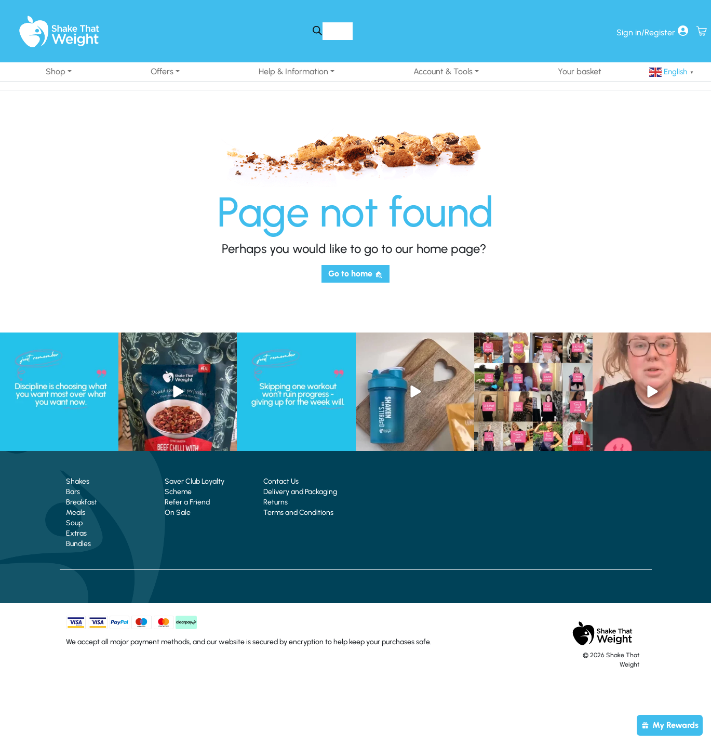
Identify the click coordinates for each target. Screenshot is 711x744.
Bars (73, 491)
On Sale (178, 512)
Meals (75, 512)
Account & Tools (443, 71)
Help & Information (293, 71)
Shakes (77, 481)
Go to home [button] (355, 273)
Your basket (579, 71)
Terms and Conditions (298, 512)
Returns (275, 502)
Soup (74, 523)
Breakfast (81, 502)
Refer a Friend (187, 502)
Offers (162, 71)
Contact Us (281, 481)
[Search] (317, 30)
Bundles (78, 543)
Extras (76, 533)
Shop (55, 71)
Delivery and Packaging (300, 491)
